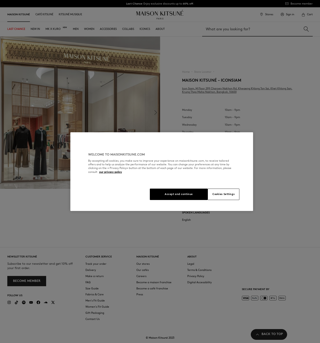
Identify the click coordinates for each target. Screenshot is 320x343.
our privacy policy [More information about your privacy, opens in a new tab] (110, 172)
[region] (161, 171)
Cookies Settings (223, 194)
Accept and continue (179, 194)
